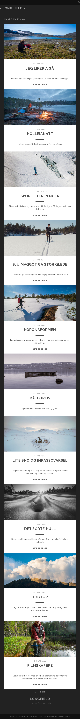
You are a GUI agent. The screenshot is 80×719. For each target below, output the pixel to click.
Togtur (40, 597)
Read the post (40, 85)
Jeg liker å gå (40, 68)
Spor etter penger (40, 196)
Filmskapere (40, 665)
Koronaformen (40, 330)
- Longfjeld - (12, 8)
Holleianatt (39, 134)
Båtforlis (40, 398)
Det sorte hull (40, 529)
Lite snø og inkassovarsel (40, 460)
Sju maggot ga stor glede (40, 264)
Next (42, 692)
